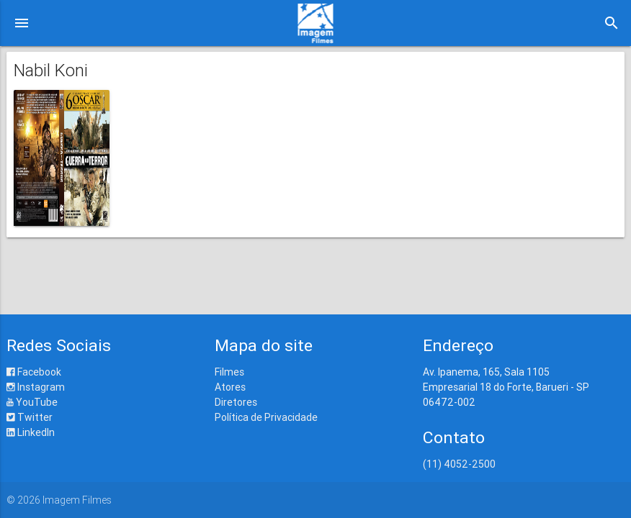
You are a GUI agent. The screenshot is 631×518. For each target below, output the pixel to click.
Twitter (29, 417)
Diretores (236, 402)
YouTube (32, 402)
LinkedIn (30, 432)
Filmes (229, 371)
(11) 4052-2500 (459, 464)
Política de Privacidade (266, 417)
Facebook (33, 371)
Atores (230, 387)
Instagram (35, 387)
